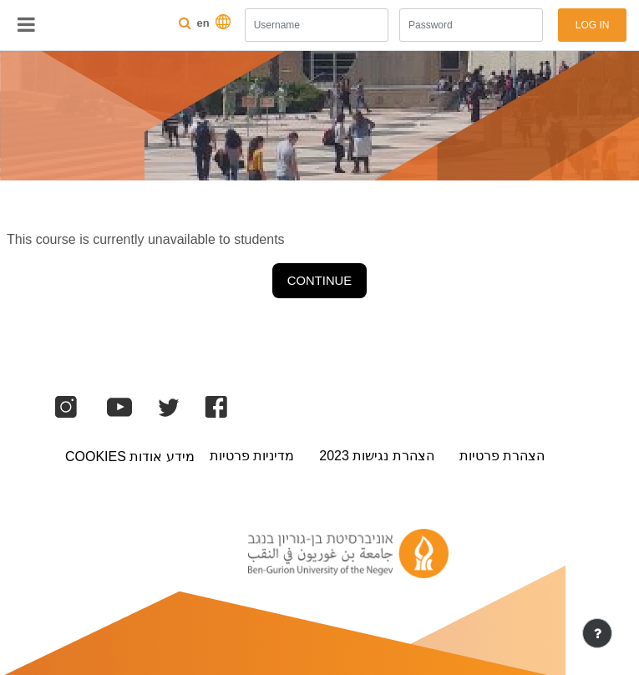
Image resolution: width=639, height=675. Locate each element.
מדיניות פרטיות (252, 456)
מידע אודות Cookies (130, 456)
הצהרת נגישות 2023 (376, 456)
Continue (319, 280)
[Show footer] (597, 633)
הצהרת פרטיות (502, 456)
